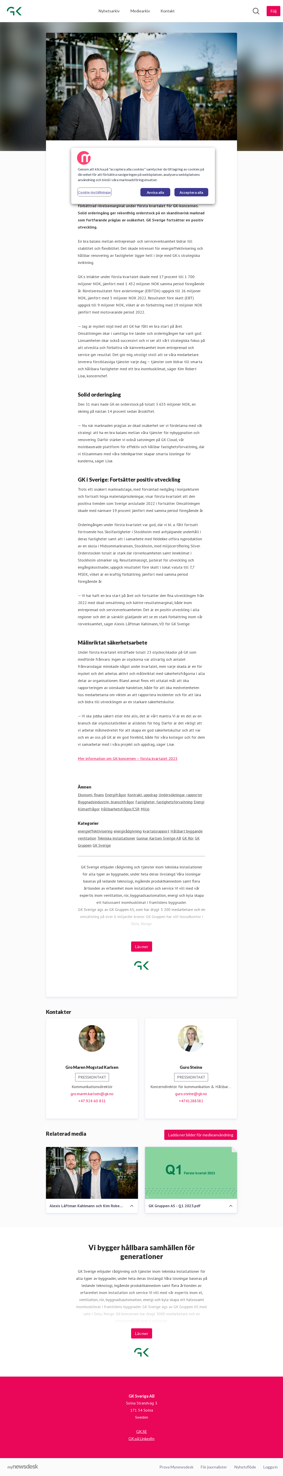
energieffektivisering (95, 831)
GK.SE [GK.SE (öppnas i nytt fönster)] (141, 1431)
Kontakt (168, 10)
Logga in (270, 1466)
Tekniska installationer (116, 838)
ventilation (87, 838)
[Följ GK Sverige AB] (273, 11)
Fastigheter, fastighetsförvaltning (164, 801)
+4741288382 (191, 1100)
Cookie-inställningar (94, 192)
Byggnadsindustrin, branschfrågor (106, 801)
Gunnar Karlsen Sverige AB (158, 838)
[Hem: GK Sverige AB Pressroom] (14, 11)
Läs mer (141, 946)
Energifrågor (115, 794)
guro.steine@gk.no (191, 1093)
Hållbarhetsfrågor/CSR (120, 809)
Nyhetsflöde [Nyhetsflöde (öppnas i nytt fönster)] (245, 1466)
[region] (143, 176)
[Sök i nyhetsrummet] (256, 11)
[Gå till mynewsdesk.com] (22, 1467)
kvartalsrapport (156, 831)
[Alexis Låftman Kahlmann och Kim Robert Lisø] (92, 1173)
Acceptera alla (191, 192)
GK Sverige (102, 845)
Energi (199, 801)
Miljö (145, 809)
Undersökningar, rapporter (180, 794)
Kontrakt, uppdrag (142, 794)
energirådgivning (128, 831)
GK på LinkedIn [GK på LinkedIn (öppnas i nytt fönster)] (141, 1438)
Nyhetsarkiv (109, 10)
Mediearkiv (140, 10)
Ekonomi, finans (91, 794)
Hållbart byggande (186, 831)
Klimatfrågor (89, 809)
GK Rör (188, 838)
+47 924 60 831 (92, 1100)
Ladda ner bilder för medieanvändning (200, 1134)
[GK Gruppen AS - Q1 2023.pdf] (191, 1173)
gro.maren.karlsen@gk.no (92, 1093)
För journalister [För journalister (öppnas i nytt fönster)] (214, 1466)
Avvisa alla (155, 192)
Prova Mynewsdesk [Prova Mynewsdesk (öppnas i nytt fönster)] (176, 1466)
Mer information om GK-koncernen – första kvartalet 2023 (127, 758)
